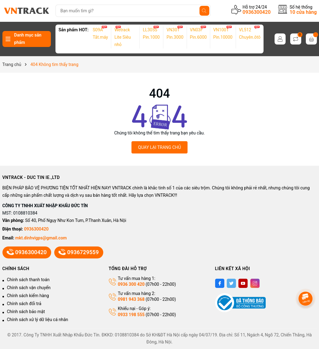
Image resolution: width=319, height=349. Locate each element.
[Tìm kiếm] (204, 11)
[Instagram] (255, 283)
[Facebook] (219, 283)
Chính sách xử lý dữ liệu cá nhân (37, 319)
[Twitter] (231, 283)
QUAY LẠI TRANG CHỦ (159, 147)
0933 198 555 (131, 314)
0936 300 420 (131, 284)
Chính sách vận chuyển (29, 287)
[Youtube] (243, 283)
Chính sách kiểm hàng (28, 295)
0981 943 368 (131, 299)
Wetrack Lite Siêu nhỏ (122, 37)
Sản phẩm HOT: (74, 29)
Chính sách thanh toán (28, 279)
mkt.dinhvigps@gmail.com (41, 237)
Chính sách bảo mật (26, 311)
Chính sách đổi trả (24, 303)
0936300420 (257, 12)
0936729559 (79, 252)
